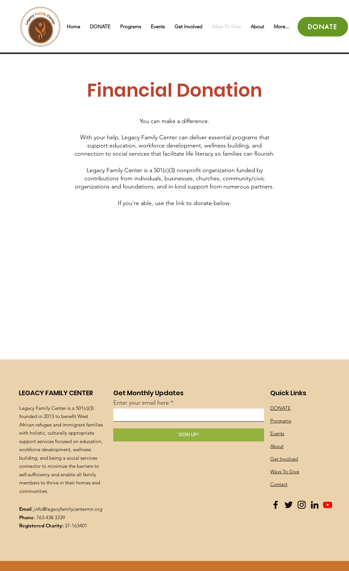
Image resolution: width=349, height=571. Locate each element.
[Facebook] (275, 504)
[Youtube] (327, 504)
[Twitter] (288, 504)
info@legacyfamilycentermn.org (68, 509)
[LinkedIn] (314, 504)
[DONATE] (323, 26)
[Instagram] (301, 504)
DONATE (280, 408)
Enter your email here (141, 403)
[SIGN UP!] (188, 434)
